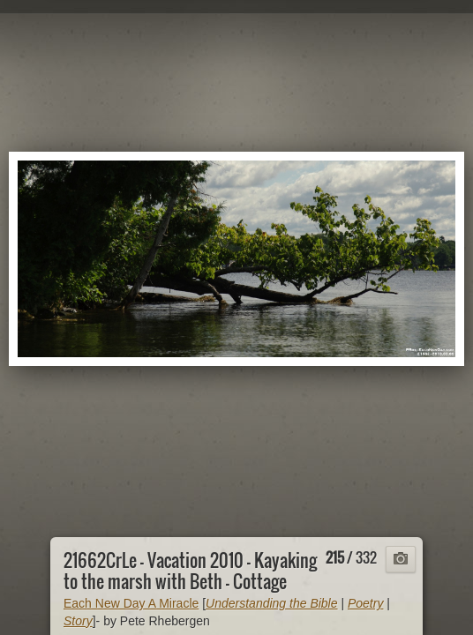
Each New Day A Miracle (131, 603)
